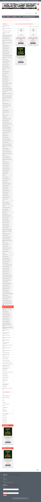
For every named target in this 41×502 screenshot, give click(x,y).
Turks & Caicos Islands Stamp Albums (22, 18)
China (3, 108)
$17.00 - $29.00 (5, 417)
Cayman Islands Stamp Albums (7, 105)
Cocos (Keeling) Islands (6, 110)
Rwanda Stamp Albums (6, 258)
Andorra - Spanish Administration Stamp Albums (8, 43)
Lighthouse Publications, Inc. (6, 397)
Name (4, 487)
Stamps (4, 382)
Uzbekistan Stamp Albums (6, 316)
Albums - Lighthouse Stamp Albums (6, 335)
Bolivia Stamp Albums (5, 81)
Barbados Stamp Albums (6, 71)
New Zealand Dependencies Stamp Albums (7, 241)
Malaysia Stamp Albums (6, 210)
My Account (7, 0)
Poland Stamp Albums (5, 249)
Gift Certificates (4, 0)
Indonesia (4, 175)
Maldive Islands (5, 212)
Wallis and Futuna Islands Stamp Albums (7, 325)
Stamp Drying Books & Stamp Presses (8, 363)
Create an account (15, 0)
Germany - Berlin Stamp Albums (7, 151)
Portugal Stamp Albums (6, 251)
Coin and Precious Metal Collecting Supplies (6, 384)
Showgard (4, 402)
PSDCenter (27, 498)
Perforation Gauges (5, 375)
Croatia (3, 113)
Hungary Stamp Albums (6, 170)
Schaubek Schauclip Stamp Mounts (6, 355)
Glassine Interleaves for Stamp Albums (7, 350)
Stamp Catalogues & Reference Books (7, 29)
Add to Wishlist (5, 444)
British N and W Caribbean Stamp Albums (7, 98)
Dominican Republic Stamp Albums (7, 123)
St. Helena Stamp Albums (6, 261)
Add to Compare (11, 444)
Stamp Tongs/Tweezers (6, 377)
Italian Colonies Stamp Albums (7, 183)
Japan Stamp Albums (5, 187)
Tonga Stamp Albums (5, 295)
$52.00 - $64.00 (5, 422)
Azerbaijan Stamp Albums (6, 61)
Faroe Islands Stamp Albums (6, 132)
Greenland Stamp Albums (6, 163)
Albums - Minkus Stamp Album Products (7, 338)
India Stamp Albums (5, 173)
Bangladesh (4, 69)
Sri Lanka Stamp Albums (6, 271)
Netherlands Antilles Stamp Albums (7, 229)
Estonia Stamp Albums (6, 125)
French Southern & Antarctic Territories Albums (8, 146)
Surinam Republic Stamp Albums (7, 283)
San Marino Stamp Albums (6, 268)
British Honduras (5, 91)
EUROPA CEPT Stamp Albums (7, 127)
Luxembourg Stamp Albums (6, 207)
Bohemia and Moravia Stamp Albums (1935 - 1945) (7, 328)
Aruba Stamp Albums (5, 50)
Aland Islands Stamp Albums (6, 36)
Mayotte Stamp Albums (6, 217)
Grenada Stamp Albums (6, 165)
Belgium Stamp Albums (6, 76)
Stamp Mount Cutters (5, 358)
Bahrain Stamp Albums (6, 66)
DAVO (3, 400)
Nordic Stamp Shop (5, 380)
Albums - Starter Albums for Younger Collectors (7, 345)
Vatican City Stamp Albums (6, 319)
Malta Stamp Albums (5, 214)
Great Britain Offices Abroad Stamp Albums (7, 160)
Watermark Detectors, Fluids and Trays (8, 372)
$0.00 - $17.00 (4, 415)
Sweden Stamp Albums (6, 285)
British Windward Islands (6, 100)
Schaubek (4, 409)
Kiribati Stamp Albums (5, 192)
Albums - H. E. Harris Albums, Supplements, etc (6, 333)
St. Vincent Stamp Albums (6, 266)
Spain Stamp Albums (5, 281)
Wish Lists (30, 0)
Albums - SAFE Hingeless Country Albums (6, 343)
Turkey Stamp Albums (5, 298)
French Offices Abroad (5, 142)
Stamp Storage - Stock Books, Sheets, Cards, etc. (6, 366)
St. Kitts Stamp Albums (6, 263)
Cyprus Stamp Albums (5, 115)
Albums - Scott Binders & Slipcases (6, 330)
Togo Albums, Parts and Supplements (7, 293)
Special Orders (4, 386)
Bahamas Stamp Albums (6, 64)
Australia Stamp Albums (6, 53)
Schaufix (4, 405)
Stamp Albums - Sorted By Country (10, 18)
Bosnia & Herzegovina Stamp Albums (7, 83)
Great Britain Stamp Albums (6, 157)
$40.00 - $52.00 (5, 420)
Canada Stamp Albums (6, 103)
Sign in (11, 0)
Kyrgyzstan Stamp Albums (6, 197)
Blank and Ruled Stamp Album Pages (7, 348)
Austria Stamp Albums (5, 59)
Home (4, 18)
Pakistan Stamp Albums (6, 244)
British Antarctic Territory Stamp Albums (8, 88)
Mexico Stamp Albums (5, 219)
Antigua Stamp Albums (6, 45)
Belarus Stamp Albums (6, 73)
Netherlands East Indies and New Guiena (7, 231)
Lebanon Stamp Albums (6, 202)
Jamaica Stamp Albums (6, 185)
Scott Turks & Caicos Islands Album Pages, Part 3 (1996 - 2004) (33, 38)
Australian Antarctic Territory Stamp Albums (7, 57)
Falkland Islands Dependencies (7, 130)
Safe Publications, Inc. (5, 407)
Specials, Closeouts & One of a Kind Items (7, 388)
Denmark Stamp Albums (6, 120)
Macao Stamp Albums (5, 209)
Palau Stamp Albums (5, 246)
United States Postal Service (6, 395)
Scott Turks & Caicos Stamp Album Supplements (7, 309)
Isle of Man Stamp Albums (6, 178)
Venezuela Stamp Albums (6, 321)
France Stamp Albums (5, 137)
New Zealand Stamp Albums (6, 238)
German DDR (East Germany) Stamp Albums (7, 154)
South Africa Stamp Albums (6, 278)
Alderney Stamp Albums (6, 38)
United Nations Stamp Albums (6, 314)
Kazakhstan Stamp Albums (6, 190)
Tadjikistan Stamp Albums (6, 288)
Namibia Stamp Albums (6, 227)
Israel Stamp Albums (5, 180)
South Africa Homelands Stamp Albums (8, 276)
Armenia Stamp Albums (6, 48)
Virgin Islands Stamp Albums (6, 323)
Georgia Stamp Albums (6, 148)
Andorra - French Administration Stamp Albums (8, 40)
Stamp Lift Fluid (5, 370)
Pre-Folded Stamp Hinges (6, 360)
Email (4, 491)
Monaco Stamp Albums (6, 224)
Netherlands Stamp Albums (6, 233)
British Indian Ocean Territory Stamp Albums (7, 94)
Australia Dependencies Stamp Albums (8, 55)
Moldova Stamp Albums (6, 222)
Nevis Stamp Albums (5, 235)
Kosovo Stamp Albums (6, 195)
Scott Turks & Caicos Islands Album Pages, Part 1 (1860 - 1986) (20, 38)
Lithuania (4, 205)
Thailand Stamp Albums (6, 290)
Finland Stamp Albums (5, 135)
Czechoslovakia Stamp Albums (7, 118)
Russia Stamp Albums (5, 256)
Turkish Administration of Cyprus (7, 300)
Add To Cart (21, 43)
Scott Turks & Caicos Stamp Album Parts (7, 307)
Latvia (3, 200)
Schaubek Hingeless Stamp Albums (6, 340)
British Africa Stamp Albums (6, 86)
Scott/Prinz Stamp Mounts (6, 352)
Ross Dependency (5, 254)
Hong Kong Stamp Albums (6, 168)
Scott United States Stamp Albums (6, 26)
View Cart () (36, 0)
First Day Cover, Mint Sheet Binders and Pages (6, 368)
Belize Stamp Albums (5, 78)
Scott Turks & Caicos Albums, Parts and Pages (8, 304)
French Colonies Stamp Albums (7, 140)
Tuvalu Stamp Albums (5, 311)
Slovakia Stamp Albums (6, 273)
